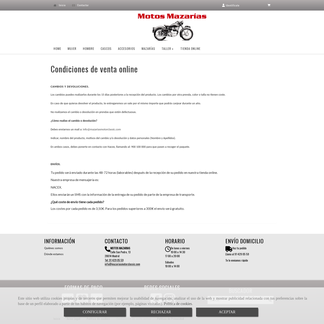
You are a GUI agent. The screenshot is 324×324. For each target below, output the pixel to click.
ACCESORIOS (126, 48)
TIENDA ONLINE (190, 48)
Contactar (80, 5)
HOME (57, 48)
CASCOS (106, 48)
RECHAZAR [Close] (161, 312)
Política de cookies (178, 304)
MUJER (72, 48)
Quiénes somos (53, 248)
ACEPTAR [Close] (227, 312)
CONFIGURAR (95, 312)
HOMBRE (88, 48)
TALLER (168, 48)
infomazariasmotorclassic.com (102, 129)
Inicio (60, 5)
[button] (230, 5)
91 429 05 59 (116, 260)
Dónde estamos (53, 254)
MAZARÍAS (148, 48)
